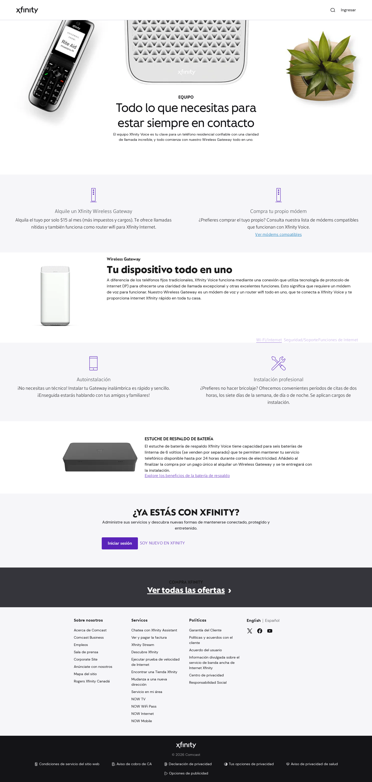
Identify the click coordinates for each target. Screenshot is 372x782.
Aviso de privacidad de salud (312, 764)
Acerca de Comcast (90, 630)
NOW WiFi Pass (143, 706)
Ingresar (348, 10)
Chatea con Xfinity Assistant (154, 630)
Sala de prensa (86, 652)
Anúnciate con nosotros (93, 666)
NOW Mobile (141, 721)
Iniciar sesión (120, 543)
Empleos (81, 644)
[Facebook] (260, 631)
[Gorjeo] (250, 631)
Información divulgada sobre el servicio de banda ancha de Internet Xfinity (214, 662)
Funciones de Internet (338, 340)
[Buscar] (333, 10)
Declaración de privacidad (188, 764)
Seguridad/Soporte (301, 340)
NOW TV (138, 699)
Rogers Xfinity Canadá (92, 681)
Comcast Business (89, 637)
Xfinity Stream (142, 644)
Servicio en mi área (146, 691)
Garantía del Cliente (205, 630)
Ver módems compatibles (278, 235)
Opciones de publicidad (186, 773)
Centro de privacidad (206, 675)
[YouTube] (270, 631)
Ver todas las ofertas (186, 590)
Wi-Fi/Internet (269, 340)
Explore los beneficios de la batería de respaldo (187, 476)
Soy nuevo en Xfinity (162, 543)
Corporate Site (85, 659)
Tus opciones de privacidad (249, 764)
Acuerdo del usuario (205, 650)
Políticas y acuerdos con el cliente (211, 640)
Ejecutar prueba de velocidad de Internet (155, 662)
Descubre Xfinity (144, 652)
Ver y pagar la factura (149, 637)
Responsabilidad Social (208, 682)
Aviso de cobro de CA (132, 764)
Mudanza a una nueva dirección (149, 682)
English (254, 621)
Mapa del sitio (85, 674)
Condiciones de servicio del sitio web (66, 764)
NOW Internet (142, 713)
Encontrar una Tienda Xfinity (154, 672)
